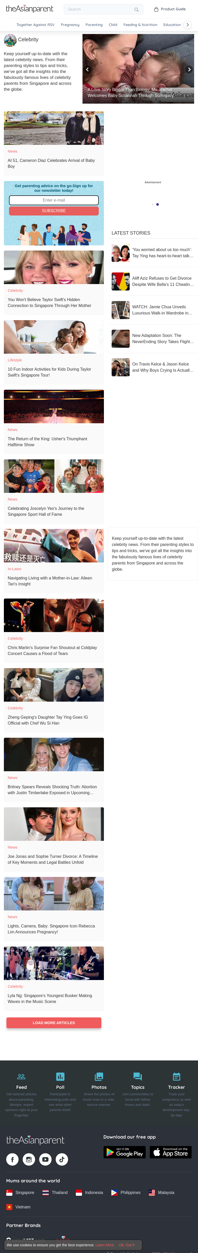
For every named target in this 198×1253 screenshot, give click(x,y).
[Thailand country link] (55, 1193)
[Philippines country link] (126, 1193)
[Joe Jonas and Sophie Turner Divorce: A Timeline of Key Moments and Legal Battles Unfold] (54, 824)
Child (113, 25)
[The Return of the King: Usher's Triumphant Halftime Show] (54, 406)
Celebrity (15, 290)
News (13, 151)
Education (172, 25)
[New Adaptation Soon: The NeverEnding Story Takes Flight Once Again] (153, 339)
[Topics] (137, 1093)
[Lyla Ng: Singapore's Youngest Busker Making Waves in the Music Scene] (54, 963)
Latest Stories (131, 233)
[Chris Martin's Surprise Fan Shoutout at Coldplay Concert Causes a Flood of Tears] (54, 615)
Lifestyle (15, 360)
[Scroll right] (188, 25)
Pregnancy (70, 25)
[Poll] (60, 1093)
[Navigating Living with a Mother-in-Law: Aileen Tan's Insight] (54, 545)
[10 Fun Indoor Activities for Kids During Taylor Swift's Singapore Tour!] (54, 336)
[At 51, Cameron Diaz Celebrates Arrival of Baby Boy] (54, 128)
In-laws (14, 569)
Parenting (94, 25)
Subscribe (54, 211)
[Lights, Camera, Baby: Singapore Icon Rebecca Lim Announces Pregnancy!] (54, 893)
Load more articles (54, 1023)
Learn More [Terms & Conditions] (105, 1245)
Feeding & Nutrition (140, 25)
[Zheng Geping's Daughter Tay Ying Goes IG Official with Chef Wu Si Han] (54, 684)
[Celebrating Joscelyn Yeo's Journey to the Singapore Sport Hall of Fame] (54, 476)
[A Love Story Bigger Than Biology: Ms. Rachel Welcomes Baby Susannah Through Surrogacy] (138, 69)
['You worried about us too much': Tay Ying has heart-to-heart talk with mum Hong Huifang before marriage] (153, 253)
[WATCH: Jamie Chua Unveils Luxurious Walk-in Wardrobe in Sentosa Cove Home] (153, 310)
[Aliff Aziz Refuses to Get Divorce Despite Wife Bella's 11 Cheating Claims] (153, 281)
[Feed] (21, 1093)
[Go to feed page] (29, 11)
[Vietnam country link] (18, 1207)
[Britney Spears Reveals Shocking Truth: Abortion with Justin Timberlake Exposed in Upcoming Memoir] (54, 754)
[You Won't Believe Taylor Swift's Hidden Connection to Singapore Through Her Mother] (54, 267)
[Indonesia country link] (89, 1193)
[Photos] (99, 1093)
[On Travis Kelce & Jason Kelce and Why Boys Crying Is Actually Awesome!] (153, 367)
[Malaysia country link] (161, 1193)
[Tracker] (176, 1093)
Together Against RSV (35, 25)
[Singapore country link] (20, 1193)
